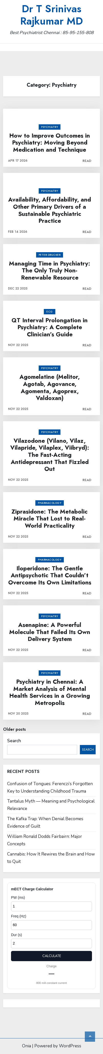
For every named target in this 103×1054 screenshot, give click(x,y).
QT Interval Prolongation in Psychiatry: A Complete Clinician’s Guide (50, 327)
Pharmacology (49, 503)
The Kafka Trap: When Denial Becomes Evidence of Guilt (45, 822)
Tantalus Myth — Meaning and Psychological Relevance (51, 805)
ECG (49, 312)
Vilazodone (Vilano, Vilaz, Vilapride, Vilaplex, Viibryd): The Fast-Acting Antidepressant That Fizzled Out (49, 455)
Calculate (51, 955)
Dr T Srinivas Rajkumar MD (51, 15)
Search (14, 741)
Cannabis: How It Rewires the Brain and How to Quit (51, 857)
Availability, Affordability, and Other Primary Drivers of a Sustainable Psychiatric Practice (49, 210)
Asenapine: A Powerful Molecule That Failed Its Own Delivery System (49, 632)
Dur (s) (16, 935)
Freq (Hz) (18, 916)
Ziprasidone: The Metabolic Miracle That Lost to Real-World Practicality (50, 518)
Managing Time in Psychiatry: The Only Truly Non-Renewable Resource (49, 270)
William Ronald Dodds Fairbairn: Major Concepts (44, 840)
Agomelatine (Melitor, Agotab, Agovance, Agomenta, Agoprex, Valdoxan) (49, 387)
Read (87, 160)
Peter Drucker (50, 255)
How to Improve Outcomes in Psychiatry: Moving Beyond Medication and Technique (49, 142)
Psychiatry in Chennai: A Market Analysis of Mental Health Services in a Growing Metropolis (49, 692)
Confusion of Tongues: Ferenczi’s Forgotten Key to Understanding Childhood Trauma (50, 787)
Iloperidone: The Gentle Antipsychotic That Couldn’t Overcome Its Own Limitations (49, 575)
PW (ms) (18, 897)
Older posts (14, 729)
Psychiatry (49, 127)
